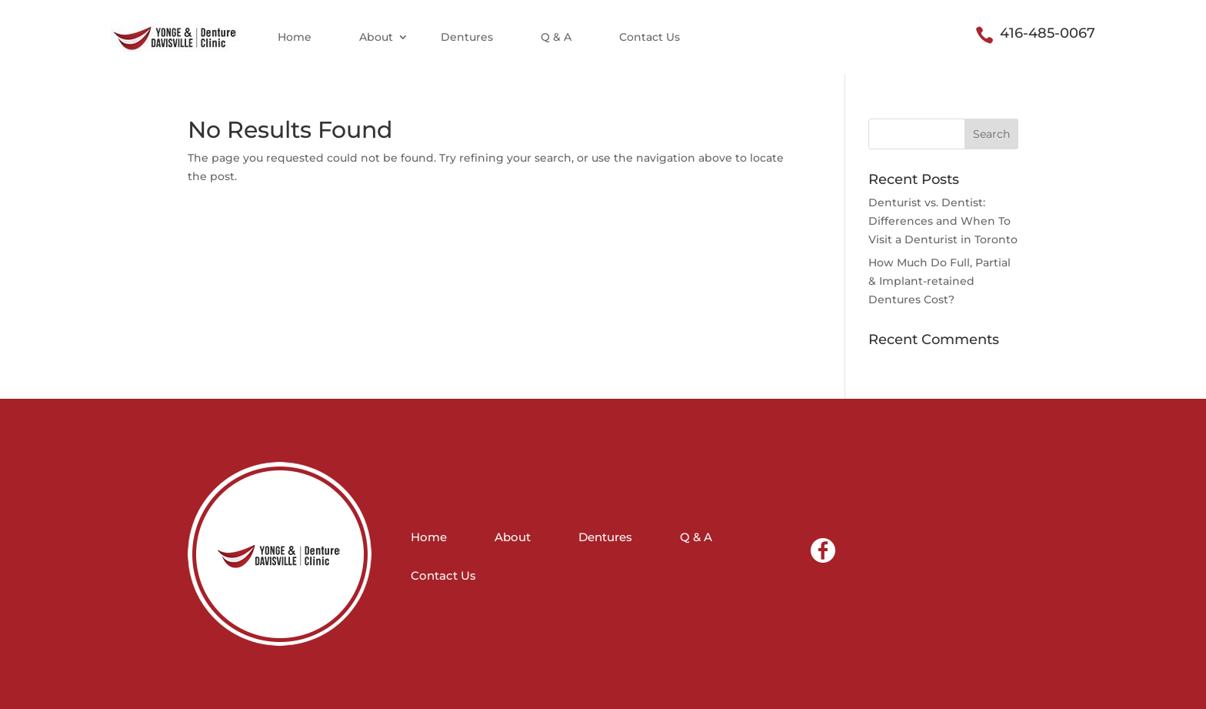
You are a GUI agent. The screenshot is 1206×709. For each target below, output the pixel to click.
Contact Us (649, 37)
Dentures (467, 37)
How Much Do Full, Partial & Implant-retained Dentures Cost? (939, 281)
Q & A (556, 37)
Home (294, 37)
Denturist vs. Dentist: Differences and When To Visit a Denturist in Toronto (943, 221)
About (376, 37)
